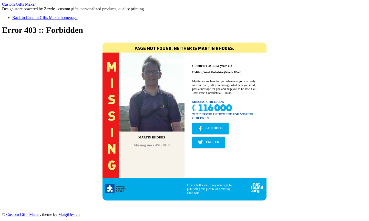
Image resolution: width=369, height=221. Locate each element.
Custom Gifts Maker (19, 4)
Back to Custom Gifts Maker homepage (45, 17)
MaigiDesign (69, 214)
